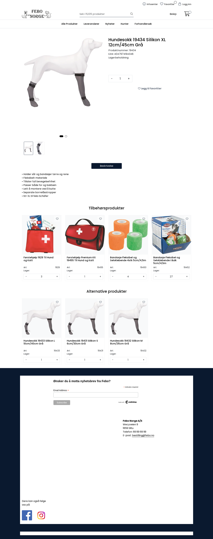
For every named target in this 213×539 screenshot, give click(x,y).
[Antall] (120, 78)
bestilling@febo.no (143, 435)
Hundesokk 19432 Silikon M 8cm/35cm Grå (126, 342)
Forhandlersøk (143, 23)
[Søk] (105, 14)
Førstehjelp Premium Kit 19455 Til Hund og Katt (81, 259)
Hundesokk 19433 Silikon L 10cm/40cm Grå (39, 342)
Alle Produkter (69, 23)
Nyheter (110, 23)
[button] (61, 136)
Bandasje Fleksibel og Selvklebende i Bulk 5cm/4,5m (166, 260)
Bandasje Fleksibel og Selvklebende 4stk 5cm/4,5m (128, 259)
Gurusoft (106, 533)
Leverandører (91, 23)
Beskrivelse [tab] (106, 166)
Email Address (61, 390)
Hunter (125, 23)
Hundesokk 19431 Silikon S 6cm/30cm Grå (82, 342)
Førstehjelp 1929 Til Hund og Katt (38, 259)
